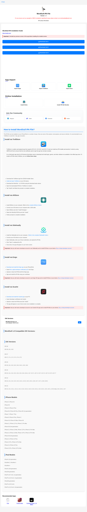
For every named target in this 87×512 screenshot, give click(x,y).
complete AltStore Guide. (35, 205)
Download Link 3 (43, 52)
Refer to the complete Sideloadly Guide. (38, 235)
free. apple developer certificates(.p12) (19, 269)
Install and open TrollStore (13, 181)
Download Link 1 (43, 41)
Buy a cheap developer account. (64, 248)
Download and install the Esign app (15, 267)
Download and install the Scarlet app (15, 297)
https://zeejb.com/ (6, 33)
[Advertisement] (43, 65)
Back (3, 2)
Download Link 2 (43, 47)
